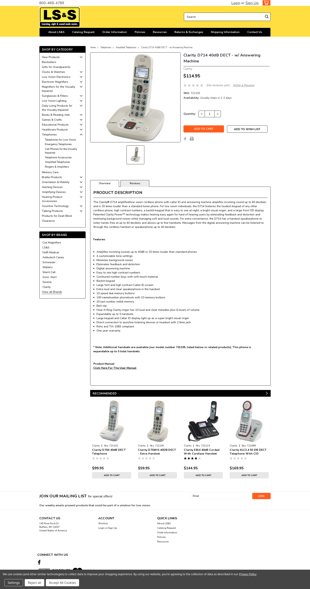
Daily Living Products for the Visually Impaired (57, 108)
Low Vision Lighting (54, 101)
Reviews (135, 183)
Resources (160, 32)
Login (235, 3)
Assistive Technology (55, 206)
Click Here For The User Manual (114, 368)
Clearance (48, 221)
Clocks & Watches (53, 72)
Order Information (114, 32)
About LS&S (56, 32)
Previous (262, 393)
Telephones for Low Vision (60, 140)
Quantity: (189, 114)
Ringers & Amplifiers (57, 167)
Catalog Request (83, 32)
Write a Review (243, 85)
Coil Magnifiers (52, 242)
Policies (140, 32)
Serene (47, 282)
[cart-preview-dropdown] (266, 3)
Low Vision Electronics (56, 77)
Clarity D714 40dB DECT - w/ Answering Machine (166, 47)
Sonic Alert (50, 277)
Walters (48, 267)
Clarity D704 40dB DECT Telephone (109, 452)
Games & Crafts (52, 120)
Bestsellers (49, 62)
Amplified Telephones (57, 162)
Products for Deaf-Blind (57, 216)
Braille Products (52, 177)
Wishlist (103, 523)
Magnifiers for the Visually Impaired (58, 89)
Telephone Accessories (58, 157)
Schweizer (49, 262)
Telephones (49, 134)
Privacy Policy (247, 574)
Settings (14, 583)
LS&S (46, 247)
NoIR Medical (51, 252)
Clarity (47, 287)
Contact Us (254, 32)
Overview (105, 183)
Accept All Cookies (62, 583)
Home (93, 47)
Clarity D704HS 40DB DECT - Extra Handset (157, 452)
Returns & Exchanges (188, 32)
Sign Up (252, 3)
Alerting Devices (52, 187)
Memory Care (50, 172)
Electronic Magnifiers (55, 82)
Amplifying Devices (54, 192)
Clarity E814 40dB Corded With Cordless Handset (201, 452)
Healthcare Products (55, 130)
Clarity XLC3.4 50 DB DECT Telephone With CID (248, 452)
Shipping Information (225, 32)
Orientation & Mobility (55, 182)
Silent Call (49, 272)
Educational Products (55, 125)
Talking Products (52, 211)
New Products (51, 57)
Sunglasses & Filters (55, 96)
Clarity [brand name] (96, 445)
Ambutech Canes (53, 257)
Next (266, 393)
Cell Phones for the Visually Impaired (61, 151)
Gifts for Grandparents (56, 67)
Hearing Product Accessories (52, 199)
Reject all (34, 583)
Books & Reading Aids (56, 115)
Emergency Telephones (58, 144)
